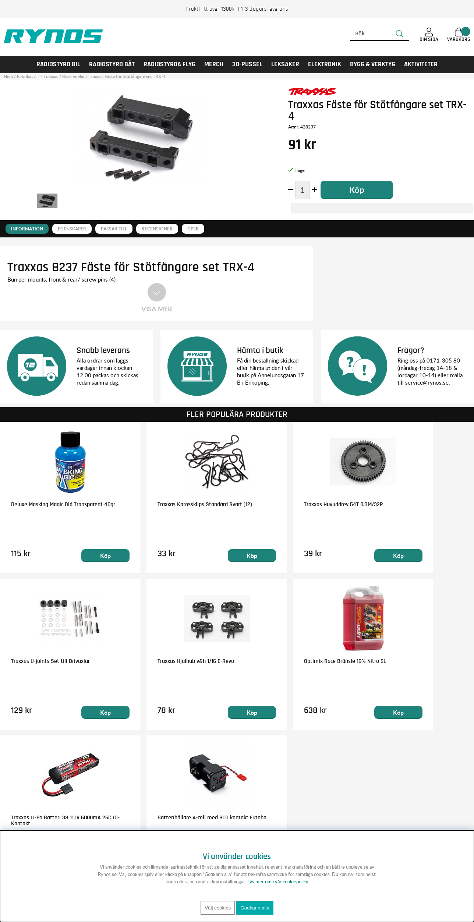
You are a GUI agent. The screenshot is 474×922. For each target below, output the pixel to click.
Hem (8, 76)
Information (27, 229)
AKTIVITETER (421, 64)
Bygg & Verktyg (372, 64)
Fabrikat (25, 76)
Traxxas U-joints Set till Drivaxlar (410, 504)
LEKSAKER (285, 64)
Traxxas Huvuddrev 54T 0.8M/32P (290, 504)
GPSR (193, 229)
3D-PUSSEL (247, 64)
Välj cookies (218, 908)
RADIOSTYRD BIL (58, 64)
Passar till (114, 229)
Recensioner (157, 229)
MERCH (213, 64)
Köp (84, 555)
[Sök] (379, 34)
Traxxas (50, 76)
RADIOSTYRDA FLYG (169, 64)
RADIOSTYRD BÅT (112, 64)
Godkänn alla (254, 908)
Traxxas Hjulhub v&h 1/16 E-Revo (49, 661)
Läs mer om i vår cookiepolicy (277, 881)
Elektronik (324, 64)
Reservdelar (73, 76)
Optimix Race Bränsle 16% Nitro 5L (172, 661)
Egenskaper (72, 229)
